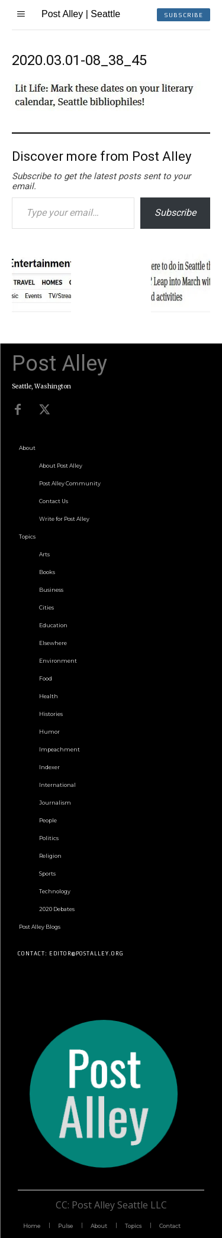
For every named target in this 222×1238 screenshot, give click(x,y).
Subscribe (175, 212)
